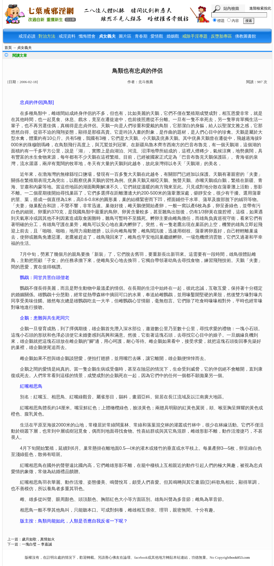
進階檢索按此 (260, 8)
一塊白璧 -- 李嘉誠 (37, 544)
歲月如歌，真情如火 (38, 539)
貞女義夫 (107, 36)
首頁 (8, 47)
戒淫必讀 (27, 36)
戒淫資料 (67, 36)
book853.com (240, 557)
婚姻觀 (172, 36)
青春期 (141, 36)
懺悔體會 (87, 36)
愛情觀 (156, 36)
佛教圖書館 (245, 36)
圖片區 (125, 36)
